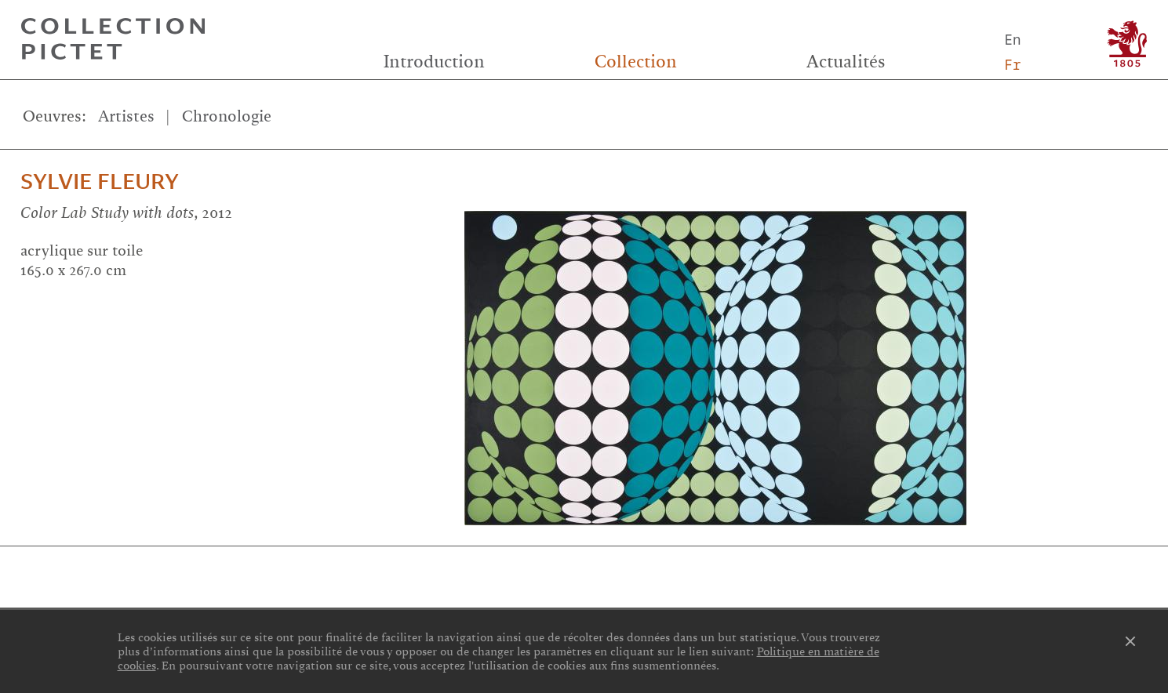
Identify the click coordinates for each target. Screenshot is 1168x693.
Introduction (434, 62)
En (1013, 39)
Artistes (126, 116)
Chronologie (226, 116)
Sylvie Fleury (99, 182)
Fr (1013, 64)
